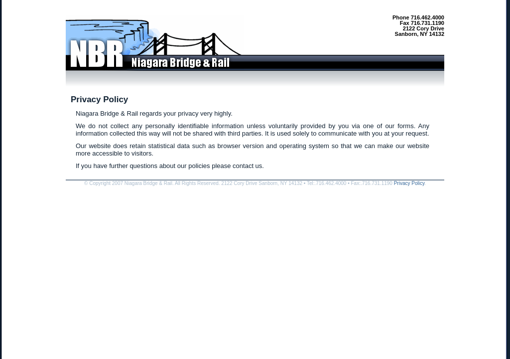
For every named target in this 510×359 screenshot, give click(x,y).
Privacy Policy (409, 183)
